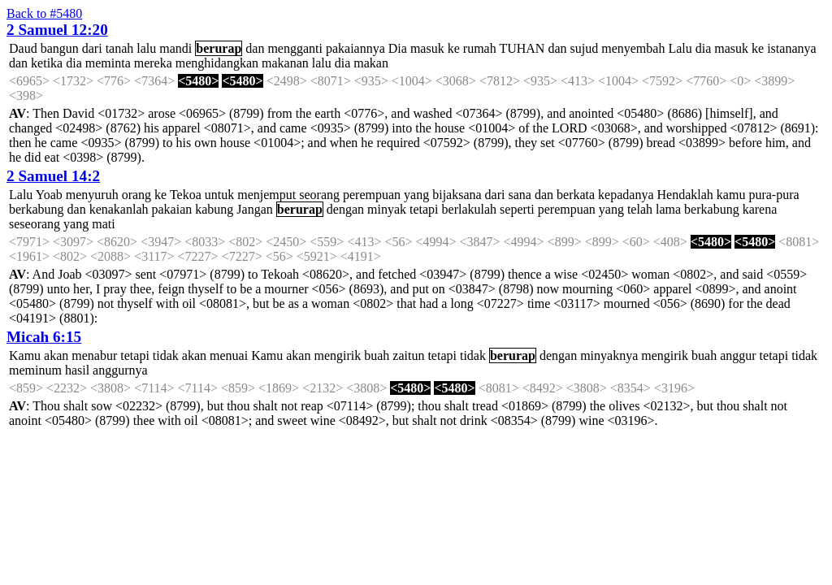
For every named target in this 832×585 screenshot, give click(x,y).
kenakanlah (119, 209)
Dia (397, 48)
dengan (345, 209)
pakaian (172, 209)
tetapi (424, 209)
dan (254, 48)
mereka (153, 63)
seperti (517, 209)
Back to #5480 (44, 13)
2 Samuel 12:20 (57, 29)
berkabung (36, 209)
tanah (120, 48)
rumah (479, 48)
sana (519, 195)
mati (103, 224)
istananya (791, 48)
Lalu (679, 48)
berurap (218, 48)
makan (370, 63)
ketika (47, 63)
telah (639, 209)
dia (704, 48)
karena (760, 209)
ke (454, 48)
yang (416, 195)
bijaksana (456, 195)
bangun (60, 48)
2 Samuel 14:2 (53, 175)
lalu (146, 48)
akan (56, 355)
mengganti (295, 48)
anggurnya (120, 370)
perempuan (372, 195)
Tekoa (186, 195)
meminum (35, 370)
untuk (219, 195)
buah (376, 355)
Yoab (49, 195)
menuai (229, 355)
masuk (427, 48)
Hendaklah (685, 195)
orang (136, 195)
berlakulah (469, 209)
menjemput (266, 195)
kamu (731, 195)
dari (92, 48)
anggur (738, 355)
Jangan (254, 209)
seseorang (34, 224)
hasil (77, 370)
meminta (108, 63)
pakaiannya (355, 48)
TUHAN (521, 48)
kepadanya (625, 195)
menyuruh (92, 195)
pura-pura (773, 195)
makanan (285, 63)
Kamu (25, 355)
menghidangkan (217, 63)
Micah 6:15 (43, 336)
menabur (94, 355)
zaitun (408, 355)
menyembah (633, 48)
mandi (175, 48)
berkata (576, 195)
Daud (23, 48)
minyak (386, 209)
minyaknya (609, 355)
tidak (166, 355)
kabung (214, 209)
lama (668, 209)
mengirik (337, 355)
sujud (584, 48)
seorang (319, 195)
